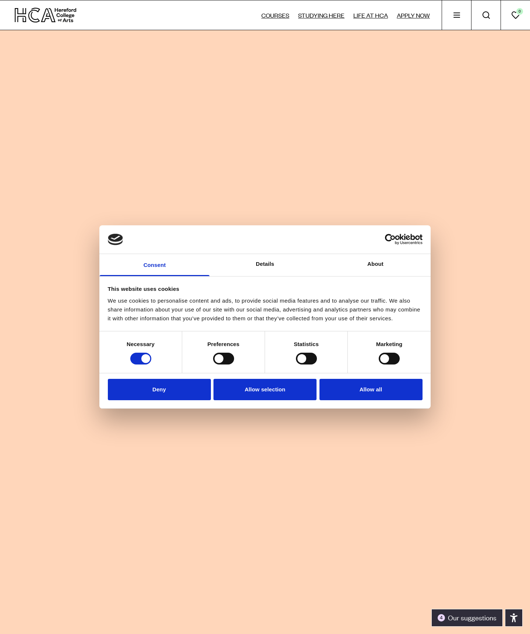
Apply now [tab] (413, 15)
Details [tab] (265, 264)
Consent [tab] (155, 265)
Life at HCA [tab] (370, 15)
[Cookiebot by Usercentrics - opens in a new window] (390, 239)
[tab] (456, 15)
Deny (159, 389)
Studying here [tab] (321, 15)
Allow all (371, 389)
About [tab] (375, 264)
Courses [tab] (275, 15)
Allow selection (265, 389)
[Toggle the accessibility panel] (467, 618)
